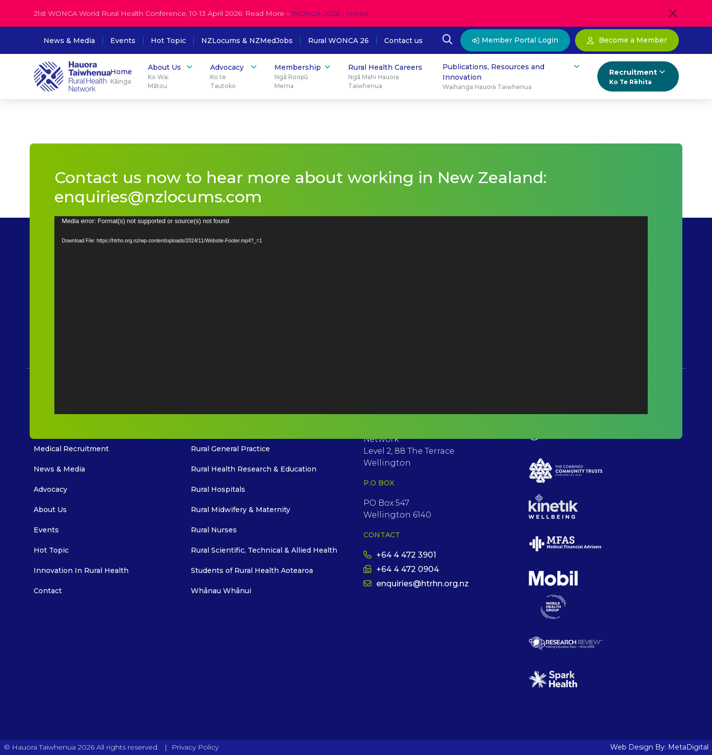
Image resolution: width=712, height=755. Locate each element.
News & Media (69, 40)
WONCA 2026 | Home (330, 13)
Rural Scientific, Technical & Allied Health (264, 550)
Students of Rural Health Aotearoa (252, 570)
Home (121, 76)
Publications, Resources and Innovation (512, 77)
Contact (48, 590)
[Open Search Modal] (447, 40)
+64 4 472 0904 (401, 569)
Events (122, 40)
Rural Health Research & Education (253, 469)
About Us (171, 76)
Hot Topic (168, 40)
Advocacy (234, 76)
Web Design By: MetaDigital (659, 747)
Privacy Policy (195, 747)
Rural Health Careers (387, 77)
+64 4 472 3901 (399, 555)
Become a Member (627, 40)
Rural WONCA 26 (338, 40)
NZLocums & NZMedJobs (247, 40)
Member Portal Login (515, 40)
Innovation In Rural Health (81, 570)
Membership (303, 76)
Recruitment (638, 77)
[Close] (673, 13)
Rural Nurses (214, 529)
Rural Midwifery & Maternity (240, 509)
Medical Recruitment (71, 448)
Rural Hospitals (218, 489)
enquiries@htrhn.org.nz (416, 583)
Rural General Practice (230, 448)
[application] (351, 315)
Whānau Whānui (221, 590)
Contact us (403, 40)
